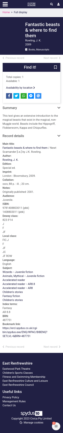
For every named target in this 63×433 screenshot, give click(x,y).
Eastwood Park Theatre (16, 368)
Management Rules (14, 401)
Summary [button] (10, 108)
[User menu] (58, 4)
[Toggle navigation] (5, 3)
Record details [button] (13, 136)
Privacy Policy (11, 397)
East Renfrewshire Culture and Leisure (25, 380)
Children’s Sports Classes (18, 372)
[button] (55, 67)
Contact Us (9, 405)
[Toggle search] (51, 4)
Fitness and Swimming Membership (24, 376)
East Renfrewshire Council (18, 384)
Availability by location (20, 87)
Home (6, 12)
